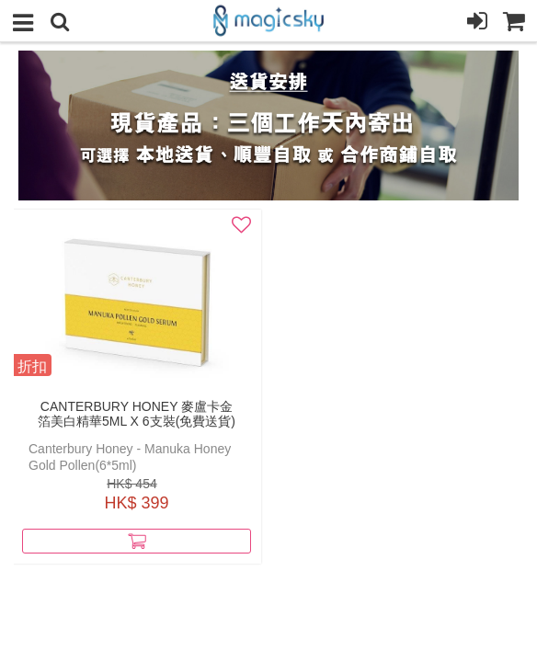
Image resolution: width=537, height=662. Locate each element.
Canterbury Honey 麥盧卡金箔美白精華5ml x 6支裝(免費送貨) (136, 413)
